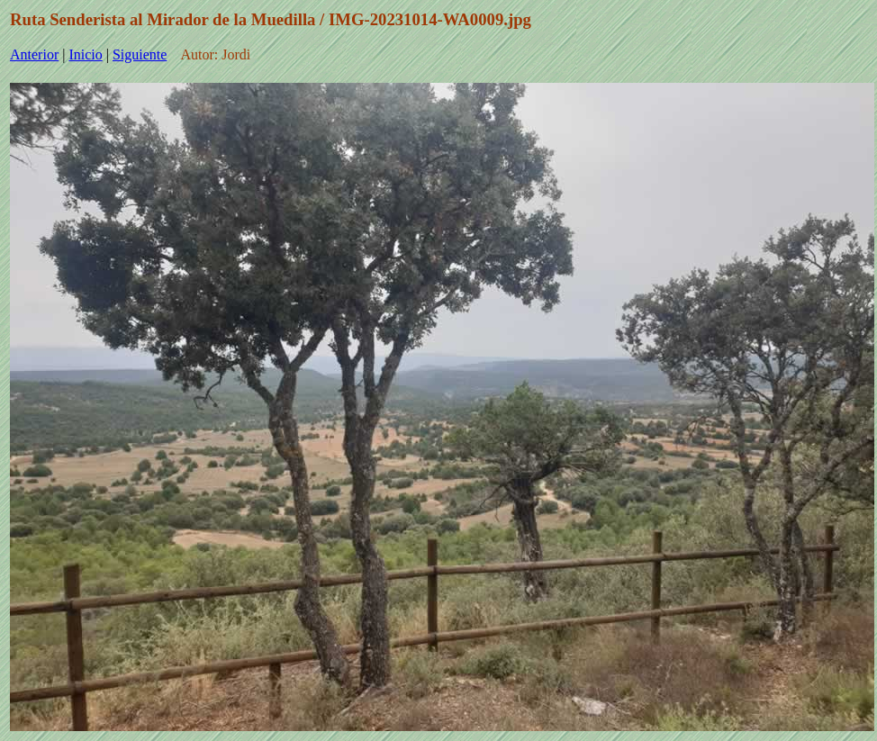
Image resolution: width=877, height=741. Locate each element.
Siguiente (140, 54)
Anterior (34, 54)
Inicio (85, 54)
